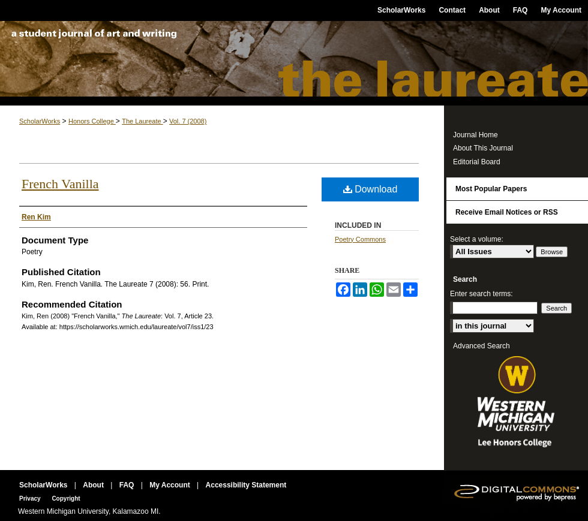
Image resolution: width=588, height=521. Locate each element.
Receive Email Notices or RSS (506, 212)
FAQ (127, 485)
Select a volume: (476, 239)
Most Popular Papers (491, 189)
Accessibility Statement (246, 485)
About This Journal (483, 148)
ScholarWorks (39, 121)
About (94, 485)
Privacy (30, 498)
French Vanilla (60, 183)
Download (370, 189)
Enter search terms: (481, 294)
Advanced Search (481, 346)
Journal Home (475, 135)
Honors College (92, 121)
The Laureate (294, 63)
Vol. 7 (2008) (187, 121)
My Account (170, 485)
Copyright (66, 498)
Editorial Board (476, 162)
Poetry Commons (360, 239)
